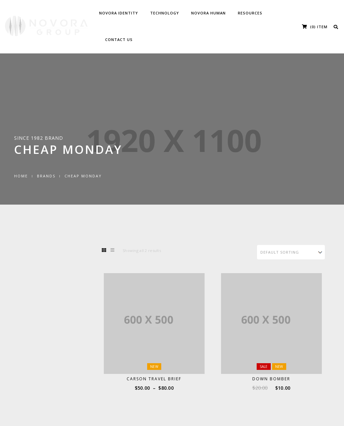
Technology (164, 12)
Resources (250, 12)
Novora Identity (118, 12)
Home (21, 175)
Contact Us (119, 39)
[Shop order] (291, 252)
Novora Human (208, 12)
